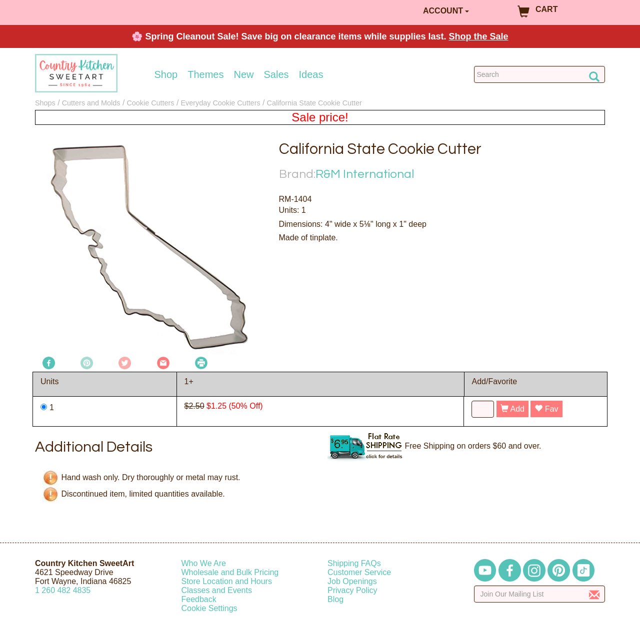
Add (512, 409)
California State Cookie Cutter (314, 103)
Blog (336, 599)
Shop (166, 74)
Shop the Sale (478, 36)
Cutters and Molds (91, 103)
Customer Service (359, 572)
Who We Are (204, 563)
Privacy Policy (353, 590)
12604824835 (62, 590)
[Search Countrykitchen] (540, 74)
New (244, 74)
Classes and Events (217, 590)
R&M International (365, 174)
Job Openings (352, 581)
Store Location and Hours (227, 581)
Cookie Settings (210, 608)
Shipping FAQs (354, 563)
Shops (45, 103)
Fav (546, 409)
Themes (206, 74)
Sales (276, 74)
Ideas (311, 74)
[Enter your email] (540, 594)
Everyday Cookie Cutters (220, 103)
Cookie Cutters (150, 103)
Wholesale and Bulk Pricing (230, 572)
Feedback (199, 599)
